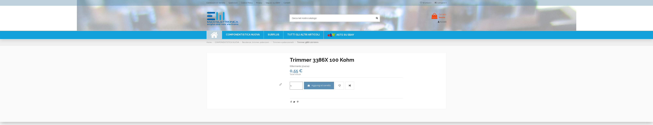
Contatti (287, 3)
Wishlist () (426, 3)
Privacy (259, 3)
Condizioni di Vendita (216, 3)
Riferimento (295, 66)
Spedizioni (233, 3)
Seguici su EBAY (273, 3)
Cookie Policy (247, 3)
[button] (303, 35)
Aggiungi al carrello (319, 85)
